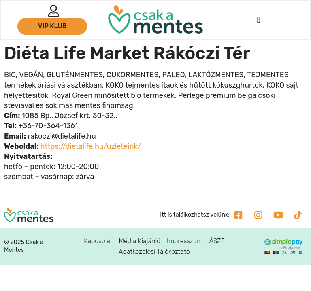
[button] (258, 20)
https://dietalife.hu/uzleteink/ (90, 146)
